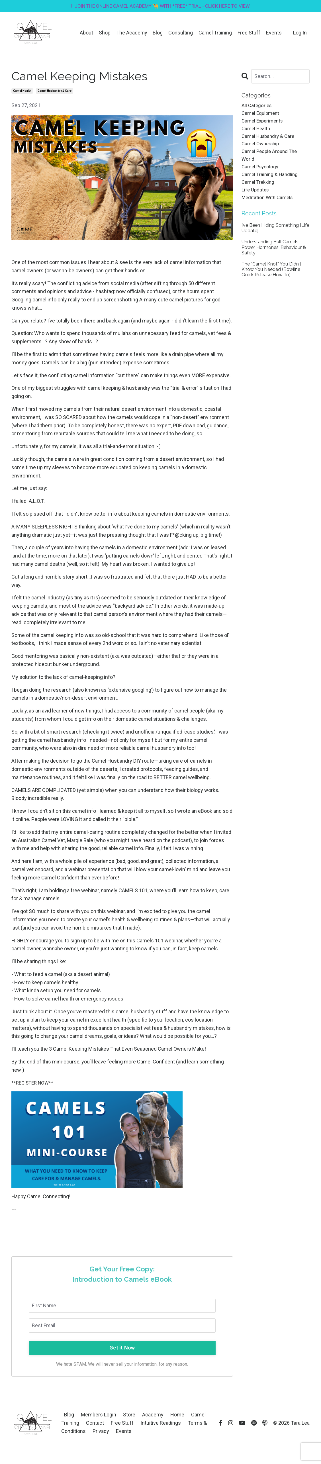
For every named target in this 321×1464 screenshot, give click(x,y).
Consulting (180, 33)
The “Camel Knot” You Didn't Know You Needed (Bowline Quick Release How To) (271, 277)
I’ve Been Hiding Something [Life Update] (275, 235)
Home (177, 1415)
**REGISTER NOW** (33, 1083)
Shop (104, 33)
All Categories (257, 106)
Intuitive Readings (160, 1424)
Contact (95, 1424)
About (85, 33)
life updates (256, 196)
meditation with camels (268, 205)
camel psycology (261, 172)
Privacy (101, 1432)
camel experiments (264, 123)
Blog (157, 33)
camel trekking (259, 188)
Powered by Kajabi (293, 1449)
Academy (153, 1415)
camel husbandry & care (54, 91)
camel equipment (262, 114)
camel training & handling (271, 180)
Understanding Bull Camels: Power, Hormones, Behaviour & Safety (274, 255)
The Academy (131, 33)
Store (129, 1415)
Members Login (98, 1415)
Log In (300, 33)
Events (274, 33)
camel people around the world (271, 159)
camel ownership (262, 147)
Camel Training (215, 33)
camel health (22, 91)
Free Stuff (249, 33)
